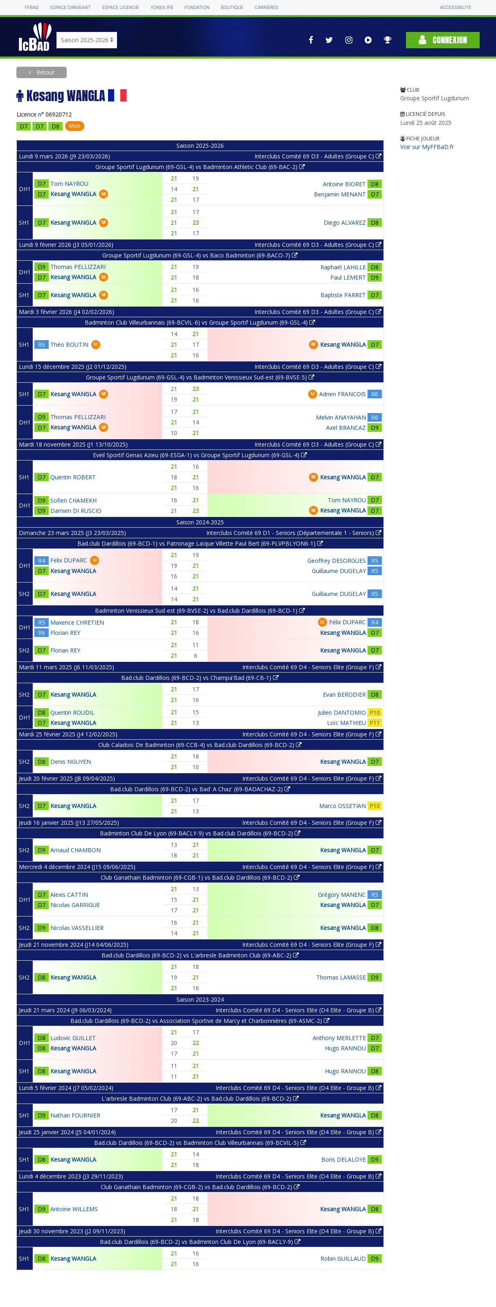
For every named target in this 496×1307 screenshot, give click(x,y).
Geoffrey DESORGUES (336, 560)
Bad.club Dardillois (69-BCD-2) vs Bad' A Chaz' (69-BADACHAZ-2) (200, 789)
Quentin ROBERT (73, 477)
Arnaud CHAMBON (75, 850)
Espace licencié (120, 7)
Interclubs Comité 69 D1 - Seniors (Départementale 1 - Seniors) (293, 533)
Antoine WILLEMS (74, 1209)
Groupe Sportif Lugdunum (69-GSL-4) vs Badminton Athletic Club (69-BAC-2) (200, 167)
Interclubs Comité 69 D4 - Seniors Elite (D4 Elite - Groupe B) (298, 1010)
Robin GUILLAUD (343, 1258)
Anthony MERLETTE (339, 1038)
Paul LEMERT (348, 277)
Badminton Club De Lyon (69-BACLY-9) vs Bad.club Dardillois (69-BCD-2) (200, 833)
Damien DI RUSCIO (75, 511)
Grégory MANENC (342, 894)
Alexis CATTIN (69, 894)
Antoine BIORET (344, 184)
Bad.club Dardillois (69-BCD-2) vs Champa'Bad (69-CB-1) (200, 678)
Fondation (197, 7)
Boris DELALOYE (343, 1159)
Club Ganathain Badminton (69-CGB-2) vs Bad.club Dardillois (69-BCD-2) (200, 1187)
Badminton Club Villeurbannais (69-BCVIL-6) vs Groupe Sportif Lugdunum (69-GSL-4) (200, 322)
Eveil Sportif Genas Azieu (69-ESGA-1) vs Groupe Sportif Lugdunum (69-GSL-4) (200, 455)
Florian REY (65, 633)
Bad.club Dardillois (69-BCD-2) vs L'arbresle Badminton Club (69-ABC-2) (200, 955)
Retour (44, 72)
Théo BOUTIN (69, 344)
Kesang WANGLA (73, 194)
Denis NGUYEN (70, 761)
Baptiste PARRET (343, 295)
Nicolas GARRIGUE (75, 905)
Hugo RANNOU (345, 1048)
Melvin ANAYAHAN (341, 417)
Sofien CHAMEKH (73, 500)
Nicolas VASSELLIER (77, 928)
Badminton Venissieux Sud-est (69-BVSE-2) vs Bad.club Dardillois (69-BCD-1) (200, 610)
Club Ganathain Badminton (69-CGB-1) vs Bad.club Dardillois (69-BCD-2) (200, 877)
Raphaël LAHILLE (343, 267)
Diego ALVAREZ (345, 222)
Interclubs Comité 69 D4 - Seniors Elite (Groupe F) (311, 667)
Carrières (266, 7)
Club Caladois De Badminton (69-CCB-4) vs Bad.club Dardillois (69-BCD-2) (200, 745)
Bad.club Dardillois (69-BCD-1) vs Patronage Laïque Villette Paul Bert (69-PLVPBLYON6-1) (200, 543)
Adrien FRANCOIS (342, 394)
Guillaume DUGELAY (339, 571)
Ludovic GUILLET (73, 1038)
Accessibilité (455, 7)
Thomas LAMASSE (341, 977)
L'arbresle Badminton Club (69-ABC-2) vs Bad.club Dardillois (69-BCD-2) (200, 1098)
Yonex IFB (162, 7)
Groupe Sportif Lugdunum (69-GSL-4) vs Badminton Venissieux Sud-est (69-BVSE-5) (200, 377)
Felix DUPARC (68, 560)
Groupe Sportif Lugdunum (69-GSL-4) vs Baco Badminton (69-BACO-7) (200, 255)
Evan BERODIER (344, 694)
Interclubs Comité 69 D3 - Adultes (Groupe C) (318, 156)
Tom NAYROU (69, 183)
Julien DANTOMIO (342, 712)
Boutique (232, 7)
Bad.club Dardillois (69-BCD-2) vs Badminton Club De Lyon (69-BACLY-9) (200, 1242)
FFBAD (32, 7)
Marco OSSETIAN (342, 806)
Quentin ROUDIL (72, 712)
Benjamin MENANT (340, 194)
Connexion (443, 40)
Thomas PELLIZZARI (78, 267)
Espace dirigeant (70, 7)
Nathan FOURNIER (75, 1115)
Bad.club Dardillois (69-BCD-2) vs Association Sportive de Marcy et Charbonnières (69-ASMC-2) (199, 1021)
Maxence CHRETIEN (77, 622)
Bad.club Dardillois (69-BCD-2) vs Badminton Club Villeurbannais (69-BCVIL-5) (200, 1143)
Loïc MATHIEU (346, 723)
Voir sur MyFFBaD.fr (427, 147)
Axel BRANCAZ (346, 427)
